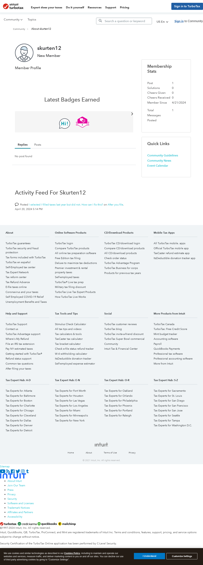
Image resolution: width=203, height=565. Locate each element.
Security (12, 498)
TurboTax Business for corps (121, 268)
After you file (115, 204)
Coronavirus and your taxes (22, 292)
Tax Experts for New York (70, 420)
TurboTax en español (18, 262)
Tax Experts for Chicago (20, 410)
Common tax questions (19, 363)
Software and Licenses (20, 503)
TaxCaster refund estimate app (172, 253)
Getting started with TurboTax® (24, 353)
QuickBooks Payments (167, 348)
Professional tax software (168, 353)
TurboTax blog (113, 329)
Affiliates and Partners (20, 512)
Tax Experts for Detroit (19, 430)
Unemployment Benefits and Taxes (26, 302)
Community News (159, 160)
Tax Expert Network (17, 272)
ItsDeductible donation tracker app (174, 258)
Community (19, 29)
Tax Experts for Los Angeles (71, 405)
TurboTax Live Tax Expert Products (75, 292)
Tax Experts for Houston (69, 395)
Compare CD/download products (124, 248)
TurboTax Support (16, 324)
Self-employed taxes (67, 277)
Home (71, 452)
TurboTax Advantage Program (122, 263)
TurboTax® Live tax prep (69, 282)
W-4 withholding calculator (71, 353)
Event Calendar (157, 165)
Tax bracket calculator (68, 344)
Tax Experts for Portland (118, 410)
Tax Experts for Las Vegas (70, 400)
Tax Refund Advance (18, 282)
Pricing (124, 7)
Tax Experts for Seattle (167, 415)
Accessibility (14, 516)
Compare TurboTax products (72, 248)
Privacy (132, 452)
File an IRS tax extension (20, 344)
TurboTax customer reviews (120, 324)
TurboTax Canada (164, 324)
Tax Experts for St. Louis (168, 395)
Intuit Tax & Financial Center (121, 348)
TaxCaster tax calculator (69, 339)
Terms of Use (110, 452)
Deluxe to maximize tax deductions (76, 263)
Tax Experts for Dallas (18, 420)
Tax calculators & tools (68, 334)
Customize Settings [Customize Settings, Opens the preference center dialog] (182, 558)
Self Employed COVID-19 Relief (25, 296)
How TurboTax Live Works (70, 296)
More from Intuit (163, 363)
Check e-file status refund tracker (74, 348)
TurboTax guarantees (18, 243)
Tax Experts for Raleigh (117, 415)
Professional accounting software (173, 358)
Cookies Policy (72, 555)
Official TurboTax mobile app (171, 248)
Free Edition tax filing (67, 258)
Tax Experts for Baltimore (20, 395)
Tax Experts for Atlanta (19, 390)
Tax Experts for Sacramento (170, 390)
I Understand (149, 558)
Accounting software (166, 339)
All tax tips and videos (68, 329)
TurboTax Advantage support (23, 334)
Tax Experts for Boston (19, 400)
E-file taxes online (16, 287)
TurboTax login (64, 243)
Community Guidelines (162, 155)
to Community (189, 21)
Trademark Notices (18, 507)
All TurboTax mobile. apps (169, 243)
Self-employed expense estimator (75, 363)
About (89, 452)
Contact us (12, 329)
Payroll (158, 344)
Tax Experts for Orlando (118, 395)
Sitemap (5, 466)
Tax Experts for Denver (19, 425)
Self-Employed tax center (20, 267)
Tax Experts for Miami (67, 410)
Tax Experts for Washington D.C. (173, 425)
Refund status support (18, 358)
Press (10, 490)
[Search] (124, 21)
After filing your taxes (18, 368)
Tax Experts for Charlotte (20, 405)
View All (74, 113)
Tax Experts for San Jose (168, 410)
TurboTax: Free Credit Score (170, 329)
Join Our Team (16, 485)
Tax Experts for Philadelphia (120, 400)
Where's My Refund (17, 339)
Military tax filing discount (70, 287)
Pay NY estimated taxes (19, 348)
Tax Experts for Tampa (167, 420)
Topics (32, 19)
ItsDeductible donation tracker (73, 358)
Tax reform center (16, 277)
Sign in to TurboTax (187, 6)
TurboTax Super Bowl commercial (124, 339)
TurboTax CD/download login (122, 243)
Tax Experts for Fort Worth (70, 390)
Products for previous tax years (122, 273)
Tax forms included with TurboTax (26, 257)
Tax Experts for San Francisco (171, 405)
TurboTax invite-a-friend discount (123, 334)
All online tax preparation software (75, 253)
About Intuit (14, 481)
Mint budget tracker (165, 334)
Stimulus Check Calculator (70, 324)
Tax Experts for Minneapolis (71, 415)
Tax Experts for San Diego (169, 400)
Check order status (115, 258)
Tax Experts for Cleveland (21, 415)
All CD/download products (120, 253)
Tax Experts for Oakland (118, 390)
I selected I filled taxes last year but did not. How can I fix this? (66, 204)
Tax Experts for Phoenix (118, 405)
